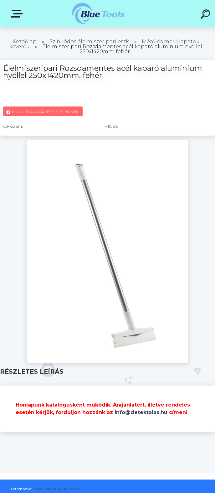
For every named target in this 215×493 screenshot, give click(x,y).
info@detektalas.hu (141, 412)
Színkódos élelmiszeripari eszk (89, 41)
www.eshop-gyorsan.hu (56, 488)
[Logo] (98, 13)
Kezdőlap (25, 41)
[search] (206, 15)
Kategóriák (18, 14)
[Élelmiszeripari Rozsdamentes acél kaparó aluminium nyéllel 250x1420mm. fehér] (107, 142)
